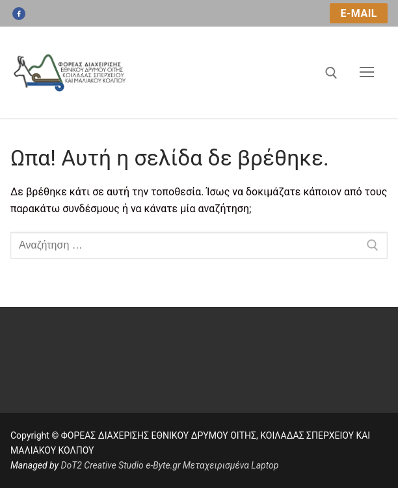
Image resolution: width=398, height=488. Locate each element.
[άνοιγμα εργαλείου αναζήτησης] (331, 73)
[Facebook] (18, 13)
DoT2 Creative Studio (101, 465)
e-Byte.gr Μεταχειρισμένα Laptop (212, 465)
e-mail (358, 13)
